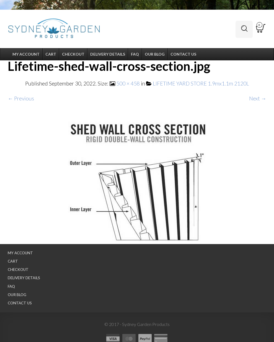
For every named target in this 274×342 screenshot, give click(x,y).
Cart (13, 261)
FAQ (11, 286)
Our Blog (17, 294)
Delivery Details (24, 278)
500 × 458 (128, 83)
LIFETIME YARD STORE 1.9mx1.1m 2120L (201, 83)
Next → (257, 98)
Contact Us (20, 303)
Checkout (18, 269)
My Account (20, 253)
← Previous (21, 98)
